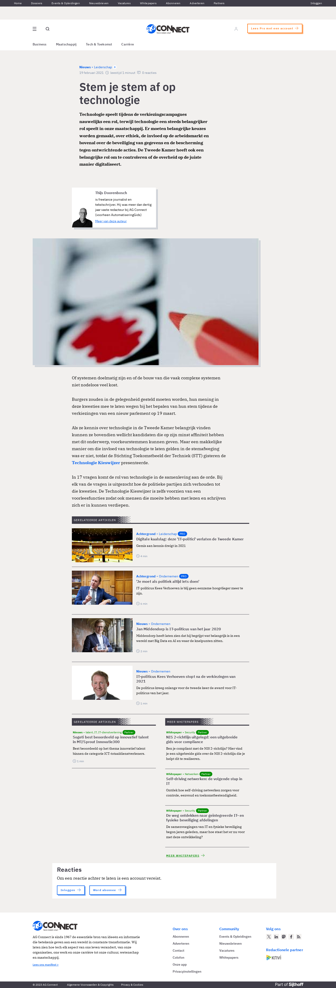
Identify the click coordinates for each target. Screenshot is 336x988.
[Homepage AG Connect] (168, 29)
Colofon (178, 957)
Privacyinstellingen (187, 971)
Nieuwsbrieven (98, 3)
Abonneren (173, 3)
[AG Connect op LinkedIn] (276, 937)
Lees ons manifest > (46, 964)
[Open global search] (47, 29)
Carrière (127, 44)
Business (40, 44)
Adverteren (197, 3)
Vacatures (124, 3)
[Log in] (236, 29)
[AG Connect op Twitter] (269, 937)
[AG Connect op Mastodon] (284, 937)
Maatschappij (66, 44)
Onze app (180, 964)
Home (18, 3)
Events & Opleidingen (66, 3)
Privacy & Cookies (132, 984)
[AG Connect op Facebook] (291, 937)
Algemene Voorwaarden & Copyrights (90, 984)
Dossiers (36, 3)
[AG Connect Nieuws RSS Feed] (298, 937)
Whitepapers (148, 3)
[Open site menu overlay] (34, 29)
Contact (178, 950)
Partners (219, 3)
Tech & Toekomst (99, 44)
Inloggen (316, 3)
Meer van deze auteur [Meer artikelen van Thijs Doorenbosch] (111, 221)
